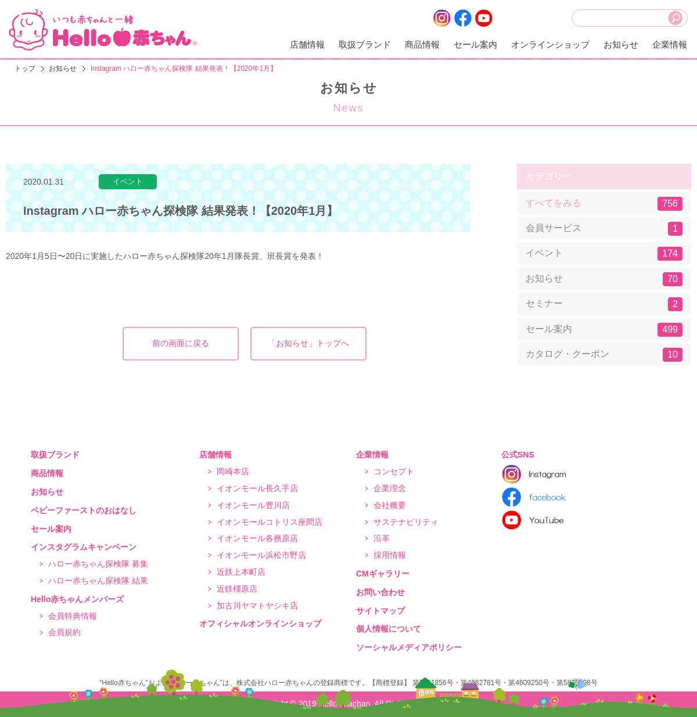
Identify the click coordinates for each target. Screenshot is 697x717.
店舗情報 (307, 44)
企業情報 (669, 44)
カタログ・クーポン (604, 355)
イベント (604, 254)
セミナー (604, 304)
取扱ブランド (365, 44)
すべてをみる (604, 204)
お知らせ (620, 44)
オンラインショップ (550, 44)
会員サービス (604, 229)
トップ (25, 68)
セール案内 (475, 44)
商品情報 (422, 44)
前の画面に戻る (180, 343)
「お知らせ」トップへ (308, 343)
